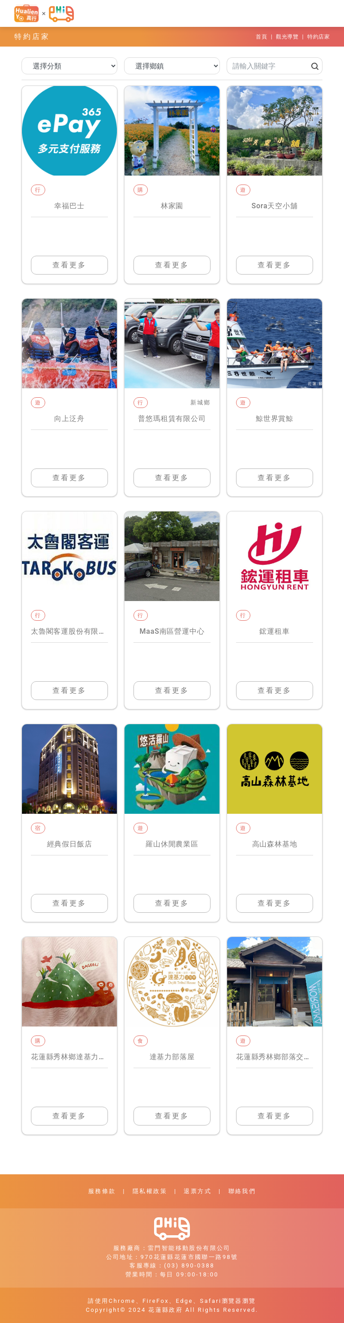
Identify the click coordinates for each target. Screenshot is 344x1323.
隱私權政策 (150, 1191)
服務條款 (102, 1191)
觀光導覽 (287, 37)
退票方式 (197, 1191)
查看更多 (69, 265)
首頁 (261, 37)
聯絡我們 (242, 1191)
